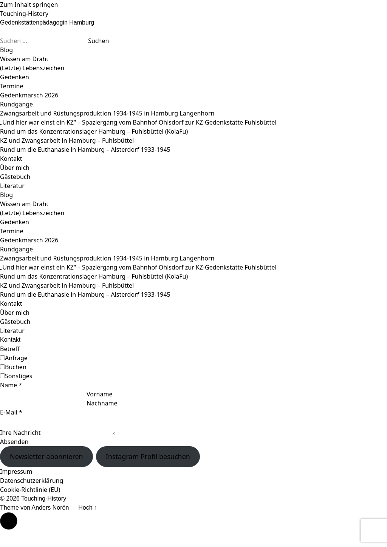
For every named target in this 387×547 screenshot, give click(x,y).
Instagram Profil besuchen (148, 456)
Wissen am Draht (24, 59)
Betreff (10, 349)
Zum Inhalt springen (29, 4)
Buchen (15, 367)
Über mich (14, 167)
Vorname (99, 394)
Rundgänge (16, 104)
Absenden (14, 442)
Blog (6, 50)
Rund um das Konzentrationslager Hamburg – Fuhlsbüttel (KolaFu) (94, 131)
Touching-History (24, 13)
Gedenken (14, 77)
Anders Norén (50, 507)
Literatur (12, 186)
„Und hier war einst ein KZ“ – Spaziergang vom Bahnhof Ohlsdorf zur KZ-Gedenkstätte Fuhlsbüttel (138, 122)
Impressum (16, 471)
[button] (8, 521)
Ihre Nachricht (20, 432)
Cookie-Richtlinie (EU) (30, 489)
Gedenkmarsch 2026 (29, 95)
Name (11, 385)
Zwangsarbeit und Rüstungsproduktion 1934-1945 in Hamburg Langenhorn (107, 113)
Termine (11, 86)
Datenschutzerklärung (31, 480)
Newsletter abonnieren (46, 456)
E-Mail (11, 412)
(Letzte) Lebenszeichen (32, 68)
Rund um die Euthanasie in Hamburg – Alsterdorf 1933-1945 (85, 149)
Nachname (102, 403)
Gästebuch (15, 177)
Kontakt (11, 158)
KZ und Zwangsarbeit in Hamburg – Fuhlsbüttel (67, 140)
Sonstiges (18, 376)
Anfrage (16, 358)
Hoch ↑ (87, 507)
